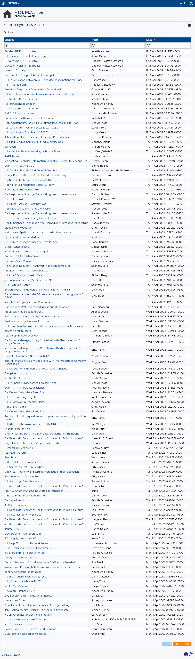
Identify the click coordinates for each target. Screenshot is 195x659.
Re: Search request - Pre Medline (24, 467)
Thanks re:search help (17, 428)
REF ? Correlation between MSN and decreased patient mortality (43, 80)
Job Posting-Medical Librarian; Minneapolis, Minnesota (37, 610)
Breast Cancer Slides (17, 246)
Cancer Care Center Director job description (30, 629)
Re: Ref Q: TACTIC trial (18, 378)
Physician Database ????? (20, 590)
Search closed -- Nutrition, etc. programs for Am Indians (37, 289)
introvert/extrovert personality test (25, 552)
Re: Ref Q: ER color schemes (22, 99)
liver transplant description (20, 103)
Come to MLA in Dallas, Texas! (22, 256)
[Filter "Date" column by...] (168, 45)
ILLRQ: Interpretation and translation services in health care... (41, 94)
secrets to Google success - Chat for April (29, 302)
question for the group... (19, 70)
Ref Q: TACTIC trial (15, 406)
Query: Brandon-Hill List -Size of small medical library (35, 175)
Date (149, 39)
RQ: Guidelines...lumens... (19, 624)
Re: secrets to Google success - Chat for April (31, 242)
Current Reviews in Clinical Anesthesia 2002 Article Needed (40, 562)
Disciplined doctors (16, 373)
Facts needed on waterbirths (22, 237)
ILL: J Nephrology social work (22, 335)
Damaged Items (15, 500)
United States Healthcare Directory (25, 619)
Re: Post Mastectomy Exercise (23, 514)
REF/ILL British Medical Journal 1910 (26, 495)
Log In (182, 3)
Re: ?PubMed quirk (16, 84)
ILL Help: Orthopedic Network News (26, 543)
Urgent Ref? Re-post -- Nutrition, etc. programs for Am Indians (42, 433)
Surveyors (10, 146)
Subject (9, 39)
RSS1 (177, 644)
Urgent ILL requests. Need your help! (27, 356)
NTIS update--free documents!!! (23, 462)
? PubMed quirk (14, 199)
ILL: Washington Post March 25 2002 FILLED (32, 127)
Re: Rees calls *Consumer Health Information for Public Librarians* (44, 438)
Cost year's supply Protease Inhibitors (27, 321)
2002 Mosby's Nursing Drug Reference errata (32, 316)
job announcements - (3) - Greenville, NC (29, 280)
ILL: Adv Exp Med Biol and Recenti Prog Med (32, 170)
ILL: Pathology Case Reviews (22, 481)
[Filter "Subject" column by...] (47, 45)
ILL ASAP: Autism (15, 452)
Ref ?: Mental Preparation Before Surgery (29, 184)
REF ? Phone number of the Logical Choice (30, 382)
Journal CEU (12, 529)
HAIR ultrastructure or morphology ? (26, 251)
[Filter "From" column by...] (118, 45)
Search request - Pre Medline (22, 476)
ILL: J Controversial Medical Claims (25, 402)
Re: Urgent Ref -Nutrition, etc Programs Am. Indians (36, 368)
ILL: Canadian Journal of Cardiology (25, 56)
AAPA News (12, 156)
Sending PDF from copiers (20, 51)
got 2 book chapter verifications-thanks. (28, 595)
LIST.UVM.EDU (11, 654)
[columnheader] (47, 39)
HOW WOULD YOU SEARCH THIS (25, 60)
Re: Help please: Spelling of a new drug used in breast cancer (41, 194)
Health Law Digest (16, 600)
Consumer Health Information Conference (30, 118)
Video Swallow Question (19, 227)
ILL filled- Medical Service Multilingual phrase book (34, 141)
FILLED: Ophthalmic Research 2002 (26, 270)
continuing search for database (23, 571)
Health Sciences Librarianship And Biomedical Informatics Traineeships (46, 222)
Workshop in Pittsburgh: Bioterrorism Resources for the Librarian (43, 567)
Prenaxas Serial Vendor (18, 261)
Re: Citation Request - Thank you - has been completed (38, 265)
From (94, 39)
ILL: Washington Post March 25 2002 (27, 132)
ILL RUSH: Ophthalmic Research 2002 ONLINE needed (38, 424)
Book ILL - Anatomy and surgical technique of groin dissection (42, 471)
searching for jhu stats (18, 330)
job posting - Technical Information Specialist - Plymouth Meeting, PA (46, 161)
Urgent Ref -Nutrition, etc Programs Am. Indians (33, 443)
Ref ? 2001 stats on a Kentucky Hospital (28, 208)
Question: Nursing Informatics (22, 65)
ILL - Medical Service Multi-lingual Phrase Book (32, 151)
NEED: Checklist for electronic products (28, 614)
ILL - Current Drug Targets (20, 397)
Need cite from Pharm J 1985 (22, 189)
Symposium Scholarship (19, 447)
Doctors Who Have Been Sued (23, 533)
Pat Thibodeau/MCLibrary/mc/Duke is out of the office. (37, 307)
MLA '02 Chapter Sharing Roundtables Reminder (34, 490)
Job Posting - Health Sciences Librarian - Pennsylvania (37, 137)
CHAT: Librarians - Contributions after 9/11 (29, 548)
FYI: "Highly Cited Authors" (20, 538)
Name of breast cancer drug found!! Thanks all (32, 218)
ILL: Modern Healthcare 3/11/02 (23, 581)
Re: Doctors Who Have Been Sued (25, 392)
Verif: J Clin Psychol (16, 586)
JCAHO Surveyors (15, 505)
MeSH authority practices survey (24, 311)
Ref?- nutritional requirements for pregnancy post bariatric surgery (44, 326)
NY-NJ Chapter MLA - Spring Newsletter (29, 180)
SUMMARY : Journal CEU (19, 165)
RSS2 (187, 644)
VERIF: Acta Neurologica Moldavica (26, 633)
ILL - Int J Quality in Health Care (23, 275)
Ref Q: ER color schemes (19, 113)
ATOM (167, 644)
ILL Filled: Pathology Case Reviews (25, 203)
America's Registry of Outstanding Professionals (33, 89)
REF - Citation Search (17, 284)
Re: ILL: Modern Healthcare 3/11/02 (25, 576)
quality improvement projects (22, 557)
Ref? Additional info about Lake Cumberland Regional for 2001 (42, 122)
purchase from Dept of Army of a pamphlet (30, 75)
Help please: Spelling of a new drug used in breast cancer (38, 232)
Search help (12, 457)
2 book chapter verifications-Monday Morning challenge (38, 605)
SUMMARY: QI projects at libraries (24, 387)
